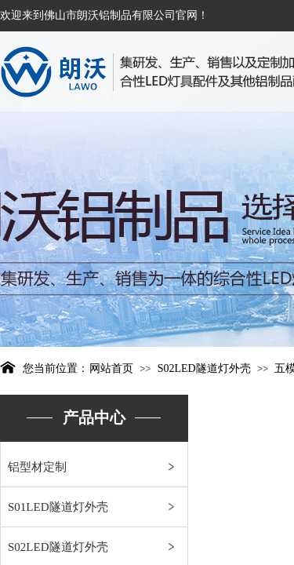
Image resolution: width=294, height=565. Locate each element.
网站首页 (111, 368)
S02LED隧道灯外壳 (204, 368)
